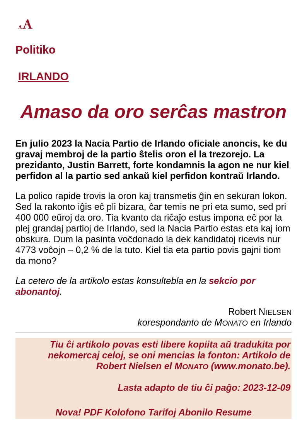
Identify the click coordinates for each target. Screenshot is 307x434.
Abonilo (195, 412)
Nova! (68, 412)
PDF (93, 412)
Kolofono (125, 412)
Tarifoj (162, 412)
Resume (233, 412)
